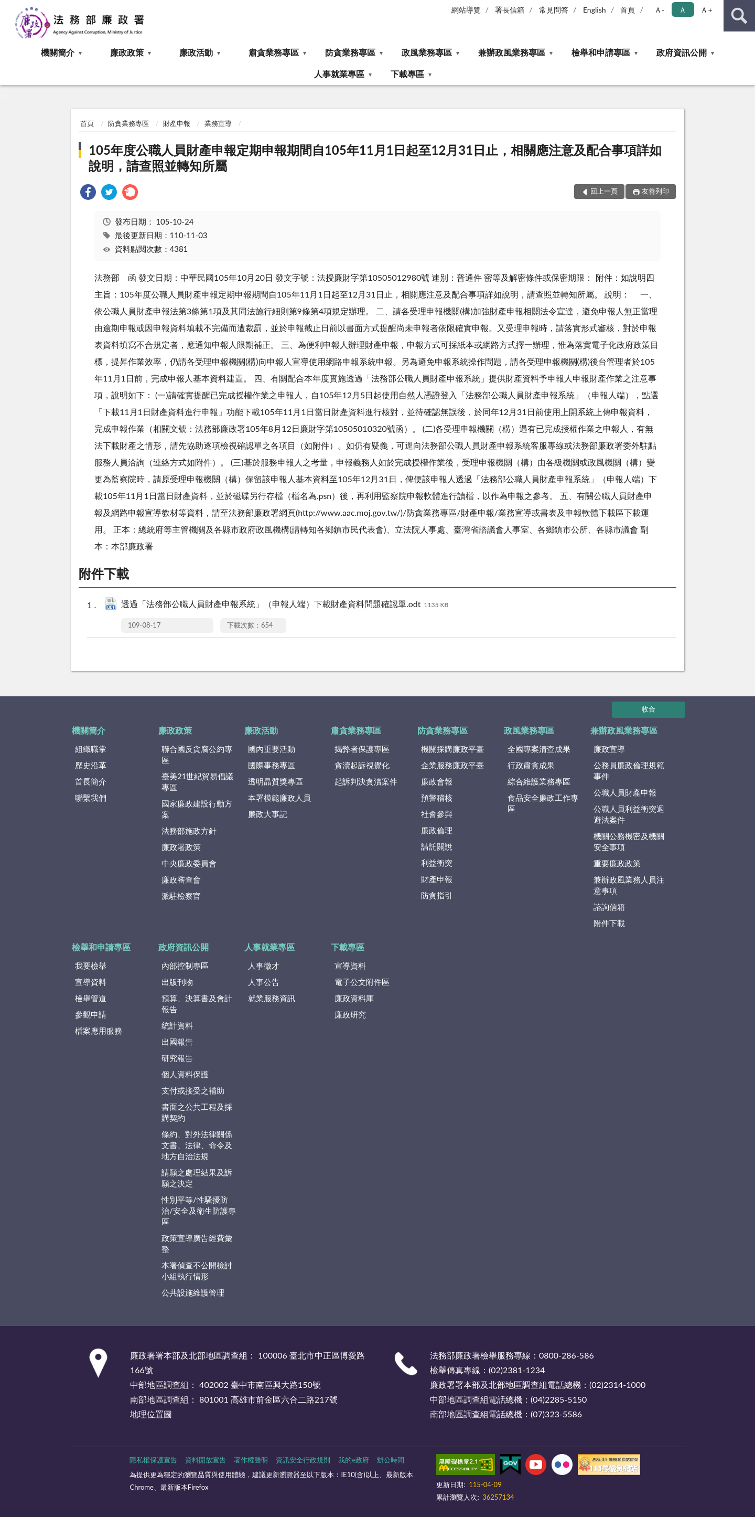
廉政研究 (350, 1014)
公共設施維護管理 (192, 1292)
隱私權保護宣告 (153, 1460)
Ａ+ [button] (706, 9)
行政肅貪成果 (531, 765)
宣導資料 (90, 981)
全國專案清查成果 (539, 749)
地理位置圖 (151, 1414)
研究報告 (177, 1058)
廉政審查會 (181, 879)
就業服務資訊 (271, 998)
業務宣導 (218, 123)
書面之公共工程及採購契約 (196, 1112)
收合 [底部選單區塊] (648, 709)
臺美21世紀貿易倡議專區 (197, 781)
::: (8, 8)
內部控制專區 (185, 965)
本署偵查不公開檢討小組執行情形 (196, 1270)
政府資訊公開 (681, 52)
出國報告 (177, 1041)
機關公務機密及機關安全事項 (629, 841)
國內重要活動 (271, 749)
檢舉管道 (90, 998)
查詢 (739, 15)
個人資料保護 (185, 1074)
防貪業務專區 (350, 52)
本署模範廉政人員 (279, 797)
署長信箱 (509, 9)
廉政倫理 (436, 830)
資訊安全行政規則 (303, 1460)
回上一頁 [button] (604, 191)
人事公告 (263, 981)
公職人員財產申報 (625, 792)
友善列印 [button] (655, 191)
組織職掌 (90, 749)
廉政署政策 (181, 847)
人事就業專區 (339, 74)
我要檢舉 (90, 965)
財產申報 (176, 123)
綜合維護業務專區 (539, 781)
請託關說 (436, 846)
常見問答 (553, 9)
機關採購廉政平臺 (452, 749)
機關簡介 (57, 52)
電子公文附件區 (362, 981)
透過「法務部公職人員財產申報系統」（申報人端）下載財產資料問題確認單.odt (284, 605)
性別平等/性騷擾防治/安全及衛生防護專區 (198, 1210)
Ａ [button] (682, 9)
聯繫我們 (90, 797)
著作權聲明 (251, 1460)
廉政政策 (127, 52)
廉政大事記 (267, 814)
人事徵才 (263, 965)
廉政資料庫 (354, 998)
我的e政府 (353, 1460)
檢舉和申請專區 (600, 52)
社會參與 (436, 814)
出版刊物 (177, 981)
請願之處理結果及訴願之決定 (196, 1178)
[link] (88, 193)
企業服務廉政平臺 (452, 765)
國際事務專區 (271, 765)
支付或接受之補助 (192, 1090)
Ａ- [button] (659, 9)
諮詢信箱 (609, 906)
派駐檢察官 (181, 895)
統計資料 (177, 1025)
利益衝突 (436, 862)
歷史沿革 (90, 765)
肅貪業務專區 (274, 52)
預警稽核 (436, 797)
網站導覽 (466, 9)
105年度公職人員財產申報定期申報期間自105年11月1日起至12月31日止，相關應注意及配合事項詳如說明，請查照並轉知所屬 (375, 157)
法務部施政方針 (189, 830)
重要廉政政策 (617, 863)
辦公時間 (390, 1460)
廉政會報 (436, 781)
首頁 (627, 9)
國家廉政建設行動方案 (196, 809)
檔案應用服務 (98, 1030)
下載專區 (407, 74)
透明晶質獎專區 (275, 781)
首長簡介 (90, 781)
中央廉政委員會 (189, 863)
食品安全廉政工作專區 (543, 803)
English (594, 9)
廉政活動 (196, 52)
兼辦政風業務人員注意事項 (629, 885)
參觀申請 (90, 1014)
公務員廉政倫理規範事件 (629, 770)
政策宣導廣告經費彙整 (196, 1243)
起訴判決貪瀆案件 (366, 781)
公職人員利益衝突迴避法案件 (629, 814)
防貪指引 (436, 895)
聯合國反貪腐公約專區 (196, 754)
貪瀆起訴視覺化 (362, 765)
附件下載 (609, 923)
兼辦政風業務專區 (511, 52)
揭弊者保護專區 (362, 749)
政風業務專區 (427, 52)
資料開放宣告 (205, 1460)
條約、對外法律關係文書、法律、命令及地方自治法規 (196, 1145)
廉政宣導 (609, 749)
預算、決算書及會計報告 (196, 1003)
